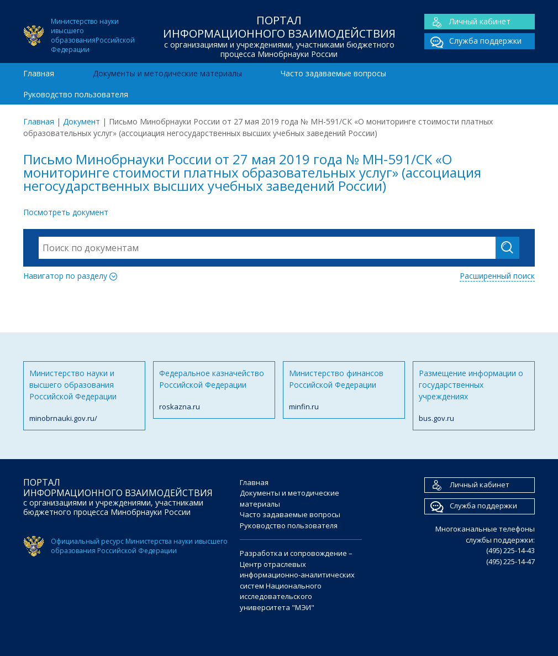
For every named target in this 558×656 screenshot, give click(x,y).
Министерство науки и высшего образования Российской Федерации (84, 396)
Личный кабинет (467, 22)
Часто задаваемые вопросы (333, 73)
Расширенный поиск (497, 275)
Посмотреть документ (65, 212)
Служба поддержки (473, 41)
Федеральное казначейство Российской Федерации (214, 390)
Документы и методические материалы (167, 73)
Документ (81, 121)
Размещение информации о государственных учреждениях (474, 396)
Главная (38, 73)
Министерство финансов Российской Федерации (344, 390)
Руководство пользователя (75, 94)
